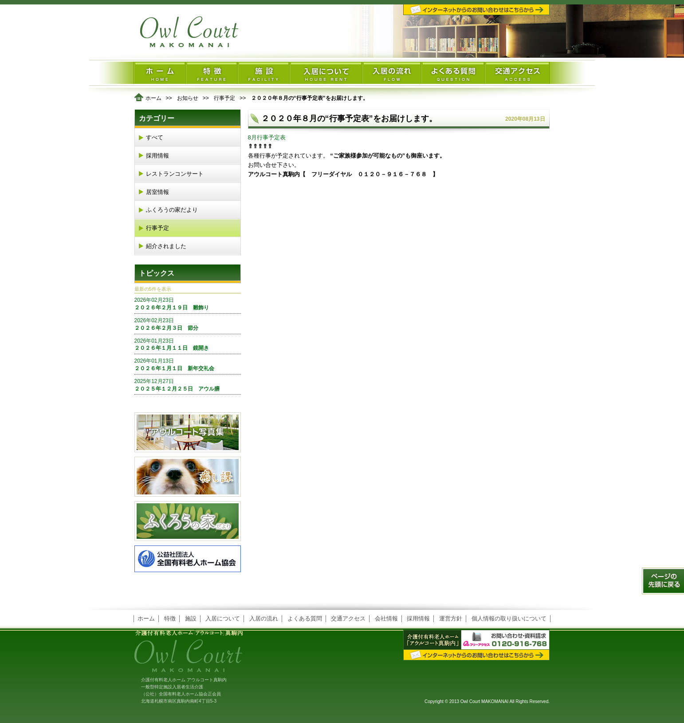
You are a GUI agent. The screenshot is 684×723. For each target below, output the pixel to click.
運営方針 (450, 618)
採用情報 (157, 155)
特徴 (170, 618)
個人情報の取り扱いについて (509, 618)
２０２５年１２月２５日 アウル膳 (187, 385)
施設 (191, 618)
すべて (154, 137)
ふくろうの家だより (172, 209)
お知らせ (187, 98)
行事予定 (224, 98)
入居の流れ (263, 618)
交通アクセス (348, 618)
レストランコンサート (175, 173)
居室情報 (157, 192)
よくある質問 (304, 618)
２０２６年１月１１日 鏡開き (187, 344)
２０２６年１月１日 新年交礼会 (187, 364)
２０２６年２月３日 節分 (187, 324)
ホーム (153, 98)
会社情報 (386, 618)
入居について (222, 618)
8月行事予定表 (267, 137)
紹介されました (166, 246)
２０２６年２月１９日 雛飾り (187, 303)
